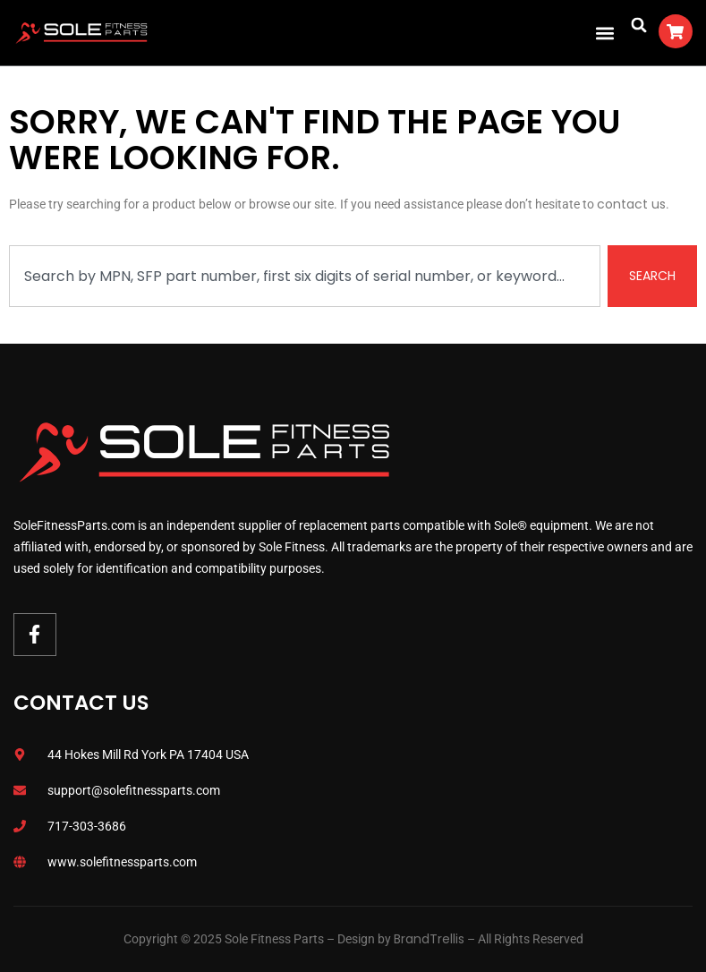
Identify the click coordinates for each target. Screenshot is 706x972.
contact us (631, 204)
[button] (605, 32)
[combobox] (304, 276)
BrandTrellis (429, 939)
